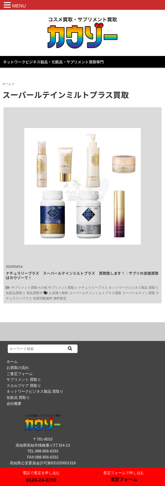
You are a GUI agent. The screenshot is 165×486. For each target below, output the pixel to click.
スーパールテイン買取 (138, 293)
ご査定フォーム (20, 374)
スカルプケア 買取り (24, 386)
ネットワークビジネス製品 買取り (133, 287)
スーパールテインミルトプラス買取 (95, 293)
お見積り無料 (58, 293)
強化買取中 (34, 293)
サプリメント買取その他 (29, 287)
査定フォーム (123, 479)
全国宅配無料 (42, 298)
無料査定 (59, 298)
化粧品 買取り (18, 397)
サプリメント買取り (62, 287)
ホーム (12, 362)
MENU (19, 5)
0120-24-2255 (41, 480)
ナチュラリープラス (93, 287)
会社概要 (14, 404)
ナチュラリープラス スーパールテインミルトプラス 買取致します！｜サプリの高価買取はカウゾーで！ (82, 275)
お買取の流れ (18, 368)
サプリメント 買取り (24, 380)
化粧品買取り (15, 293)
